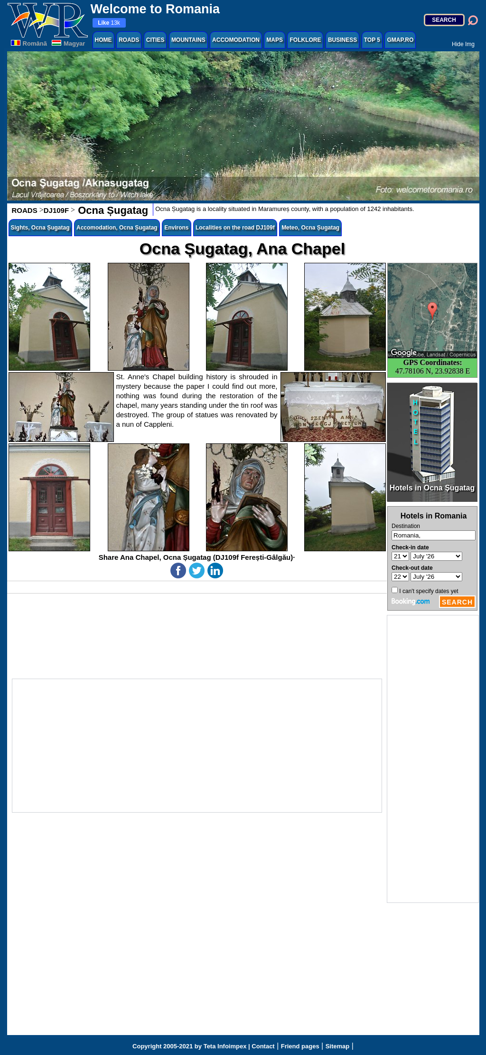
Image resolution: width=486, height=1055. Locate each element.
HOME (103, 40)
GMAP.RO (400, 40)
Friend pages (300, 1046)
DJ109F (56, 210)
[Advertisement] (432, 759)
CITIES (155, 40)
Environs (176, 227)
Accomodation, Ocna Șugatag (117, 227)
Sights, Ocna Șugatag (40, 227)
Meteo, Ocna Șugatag (310, 227)
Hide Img (463, 44)
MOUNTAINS (188, 40)
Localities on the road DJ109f (235, 227)
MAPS (274, 40)
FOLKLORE (305, 40)
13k (109, 22)
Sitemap (338, 1046)
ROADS (129, 40)
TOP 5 (372, 40)
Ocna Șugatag (111, 210)
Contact (263, 1046)
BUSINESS (342, 40)
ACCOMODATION (236, 40)
